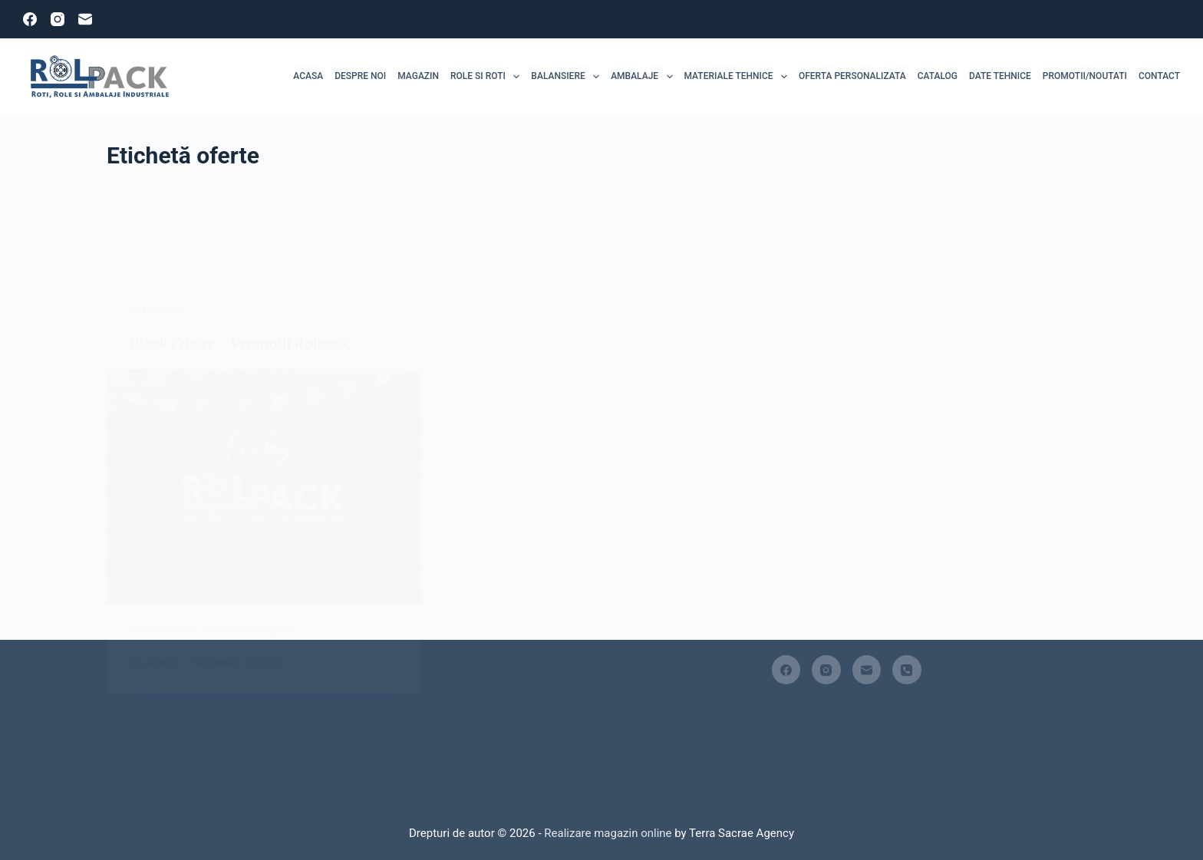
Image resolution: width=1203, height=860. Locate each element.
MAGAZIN (418, 76)
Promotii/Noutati (1085, 76)
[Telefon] (906, 669)
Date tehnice (1000, 76)
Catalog (937, 76)
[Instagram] (57, 19)
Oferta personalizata (852, 76)
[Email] (85, 19)
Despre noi (360, 76)
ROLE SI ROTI (488, 77)
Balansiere (568, 77)
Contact (1159, 76)
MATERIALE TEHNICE (738, 77)
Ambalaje (644, 77)
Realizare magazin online (607, 833)
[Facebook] (30, 19)
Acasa (308, 76)
